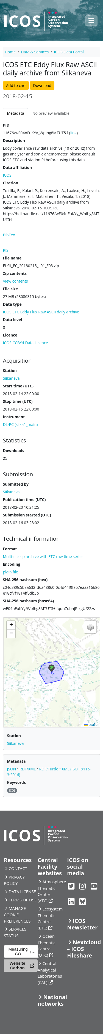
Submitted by (16, 484)
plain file (10, 572)
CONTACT (18, 868)
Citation (10, 182)
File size (10, 288)
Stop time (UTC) (18, 401)
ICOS (7, 175)
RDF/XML (28, 769)
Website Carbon (17, 965)
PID (6, 125)
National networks (52, 1000)
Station (10, 370)
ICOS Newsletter (82, 924)
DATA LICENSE (22, 891)
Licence (10, 335)
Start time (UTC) (18, 386)
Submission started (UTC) (27, 515)
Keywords (16, 782)
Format (10, 548)
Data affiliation (17, 167)
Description (14, 140)
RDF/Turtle (49, 769)
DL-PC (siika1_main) (20, 424)
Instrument (14, 416)
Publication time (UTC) (24, 499)
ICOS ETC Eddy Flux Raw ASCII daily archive (41, 311)
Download (42, 85)
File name (12, 258)
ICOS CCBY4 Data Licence (25, 342)
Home (10, 51)
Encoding (11, 564)
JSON (12, 769)
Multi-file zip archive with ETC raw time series (43, 556)
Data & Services (35, 51)
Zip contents (15, 273)
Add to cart (16, 85)
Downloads (13, 450)
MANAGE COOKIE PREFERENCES (17, 915)
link (73, 132)
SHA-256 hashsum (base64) (28, 600)
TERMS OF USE (23, 899)
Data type (12, 304)
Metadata (15, 113)
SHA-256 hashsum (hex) (25, 579)
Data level (12, 319)
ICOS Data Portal (69, 51)
